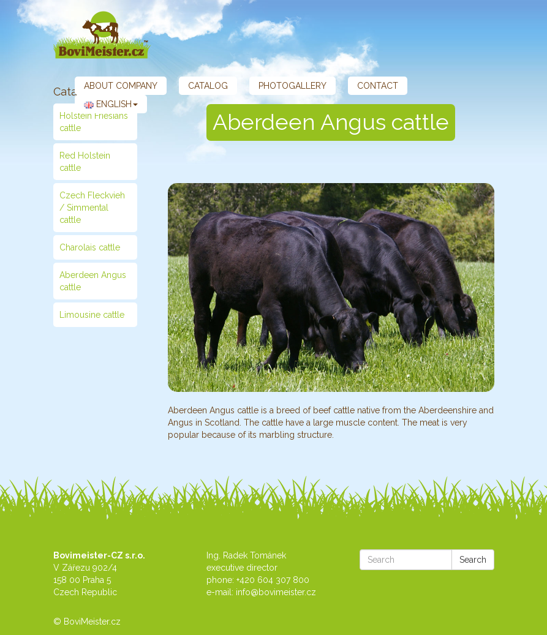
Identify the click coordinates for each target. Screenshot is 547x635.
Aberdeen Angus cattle (92, 281)
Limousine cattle (91, 315)
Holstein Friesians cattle (93, 122)
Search (472, 560)
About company (120, 86)
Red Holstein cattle (84, 162)
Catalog (208, 86)
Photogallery (292, 86)
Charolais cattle (89, 247)
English (111, 104)
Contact (377, 86)
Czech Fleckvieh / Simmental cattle (92, 207)
